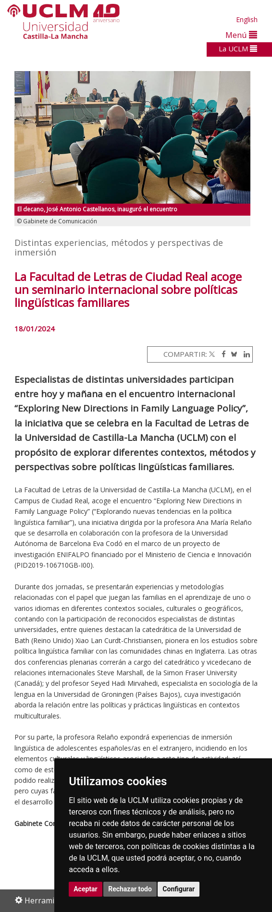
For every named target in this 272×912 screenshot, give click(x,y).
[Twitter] (212, 354)
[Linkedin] (244, 354)
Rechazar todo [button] (130, 889)
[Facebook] (221, 354)
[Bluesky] (232, 354)
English (247, 19)
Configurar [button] (178, 889)
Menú (241, 34)
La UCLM (238, 48)
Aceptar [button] (86, 889)
